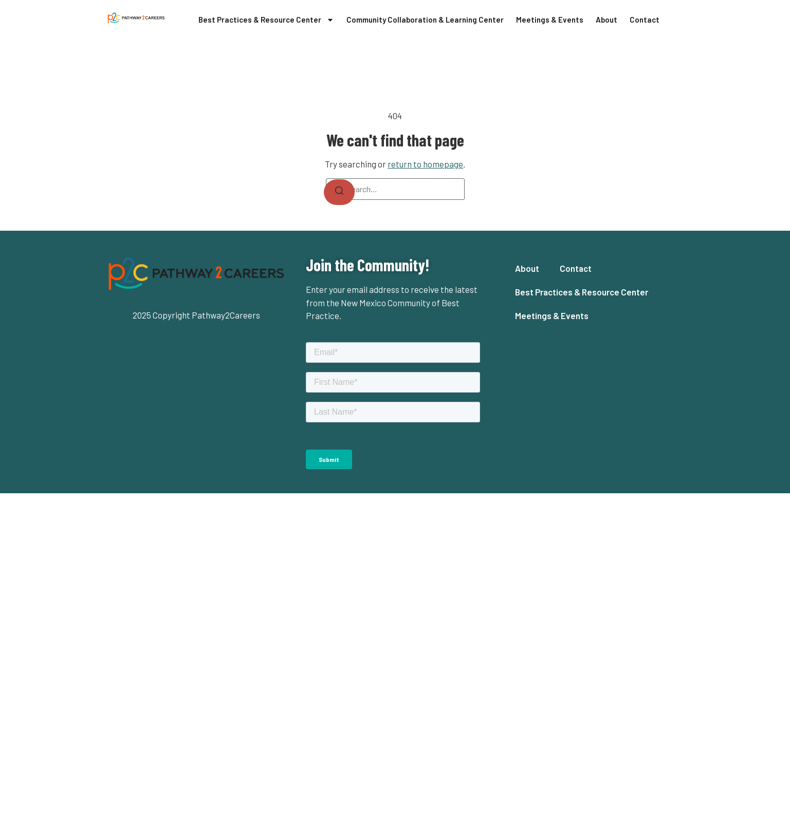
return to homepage (425, 164)
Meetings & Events (549, 19)
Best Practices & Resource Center (266, 20)
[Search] (339, 192)
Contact (644, 19)
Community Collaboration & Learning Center (425, 19)
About (606, 19)
